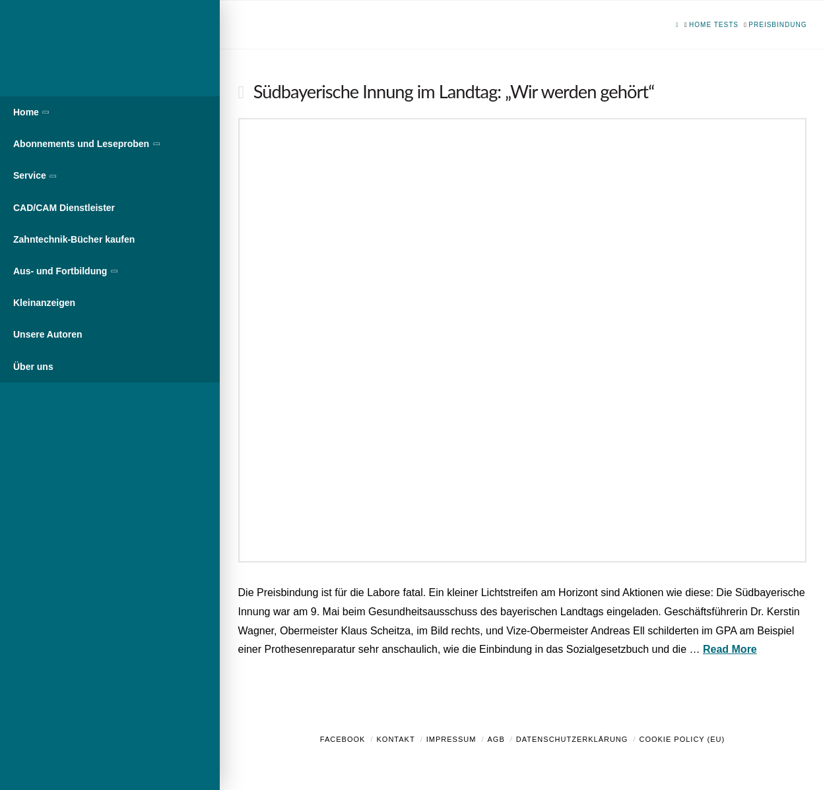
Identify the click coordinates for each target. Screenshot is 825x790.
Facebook (343, 739)
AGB (495, 739)
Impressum (451, 739)
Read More (730, 649)
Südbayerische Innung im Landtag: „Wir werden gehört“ (453, 91)
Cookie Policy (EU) (682, 739)
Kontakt (396, 739)
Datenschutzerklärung (572, 739)
